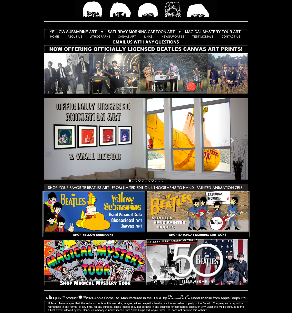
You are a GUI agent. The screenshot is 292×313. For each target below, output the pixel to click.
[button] (59, 139)
